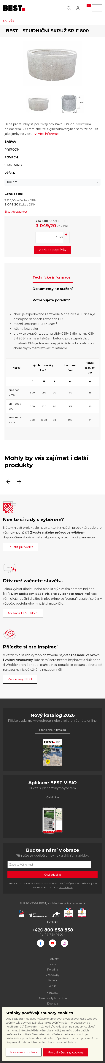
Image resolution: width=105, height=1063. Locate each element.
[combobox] (52, 182)
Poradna (52, 969)
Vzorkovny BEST (20, 679)
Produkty (53, 958)
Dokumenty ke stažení (52, 998)
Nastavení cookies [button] (23, 1052)
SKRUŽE (8, 20)
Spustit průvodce (21, 547)
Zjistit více (52, 797)
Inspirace (52, 964)
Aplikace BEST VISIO (23, 613)
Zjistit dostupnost (15, 211)
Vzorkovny (52, 975)
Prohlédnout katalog (52, 730)
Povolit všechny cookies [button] (65, 1052)
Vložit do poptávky (52, 250)
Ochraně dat (66, 887)
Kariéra (52, 980)
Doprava (52, 1003)
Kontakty (52, 992)
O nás (52, 986)
